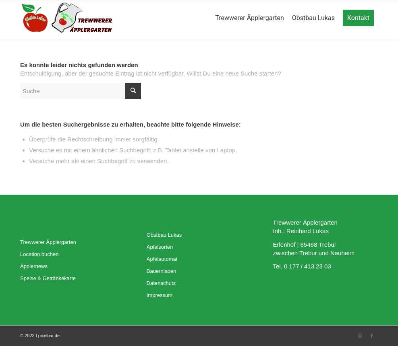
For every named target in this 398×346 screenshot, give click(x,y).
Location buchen (39, 254)
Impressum (159, 295)
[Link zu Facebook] (372, 336)
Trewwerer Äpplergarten (48, 242)
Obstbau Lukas (164, 235)
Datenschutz (161, 283)
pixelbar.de (49, 335)
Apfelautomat (162, 259)
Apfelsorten (160, 247)
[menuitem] (249, 20)
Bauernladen (161, 271)
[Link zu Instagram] (360, 336)
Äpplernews (34, 266)
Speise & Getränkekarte (48, 278)
